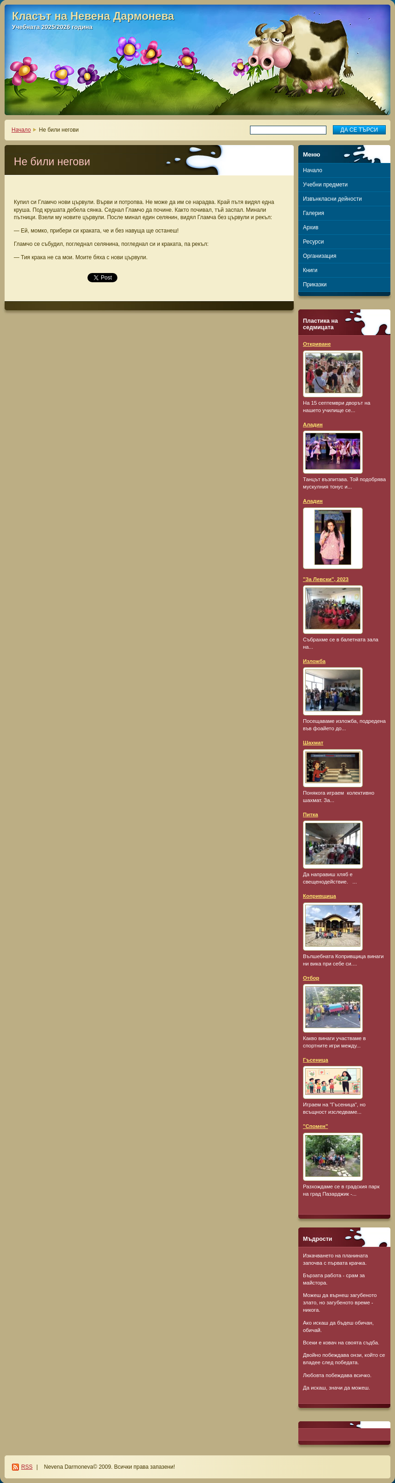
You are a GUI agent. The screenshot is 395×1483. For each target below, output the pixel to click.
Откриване (317, 344)
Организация (319, 256)
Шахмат (313, 742)
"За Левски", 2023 (326, 579)
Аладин (313, 424)
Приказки (315, 284)
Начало (21, 130)
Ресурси (313, 241)
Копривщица (319, 896)
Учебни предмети (325, 184)
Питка (310, 814)
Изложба (314, 661)
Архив (311, 227)
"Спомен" (315, 1126)
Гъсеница (315, 1060)
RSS (27, 1467)
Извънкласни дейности (332, 199)
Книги (310, 270)
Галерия (313, 213)
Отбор (311, 978)
